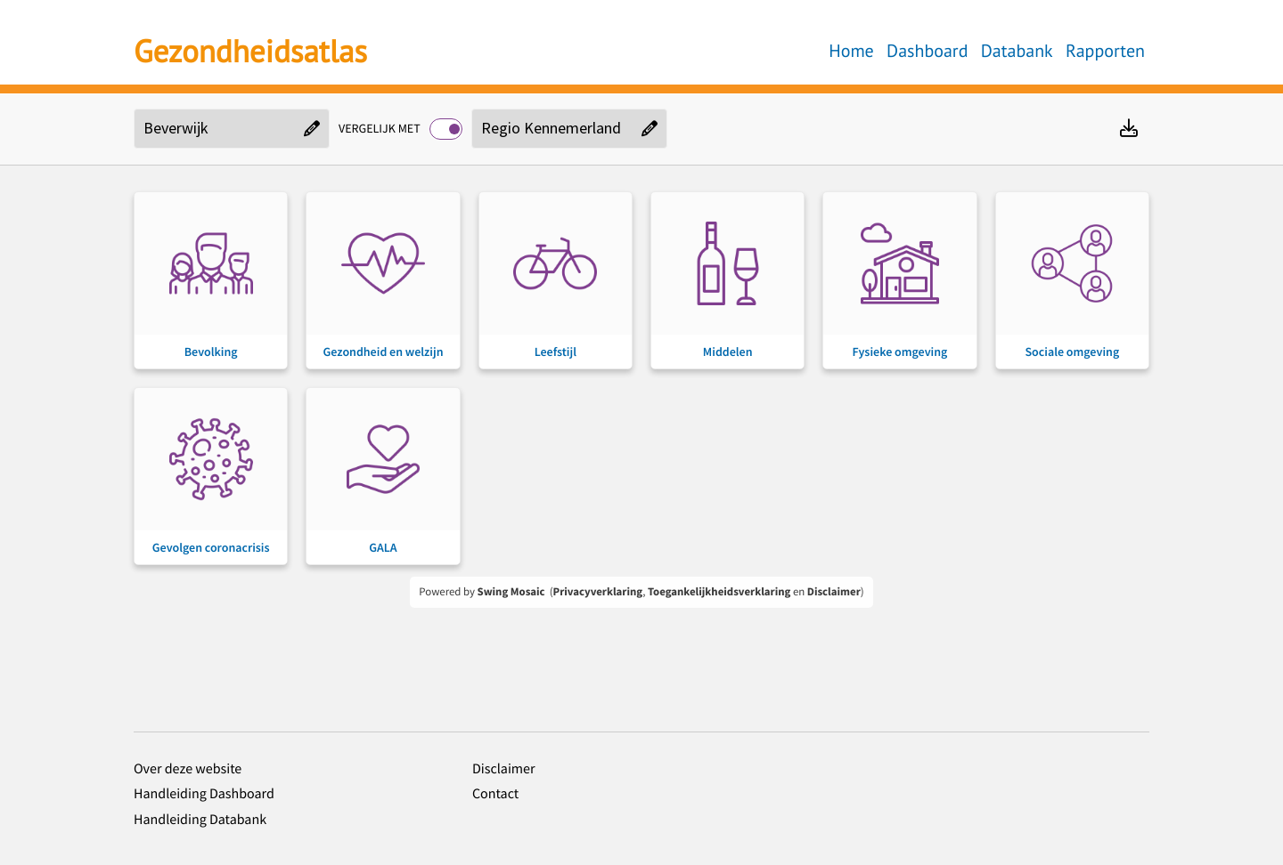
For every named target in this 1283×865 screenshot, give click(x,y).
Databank (1017, 50)
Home (851, 50)
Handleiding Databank (200, 820)
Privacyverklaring (598, 592)
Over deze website (187, 769)
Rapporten (1105, 50)
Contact (495, 794)
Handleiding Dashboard (204, 794)
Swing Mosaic (511, 592)
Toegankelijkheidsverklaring (719, 592)
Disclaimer (834, 592)
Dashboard (927, 50)
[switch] (445, 129)
